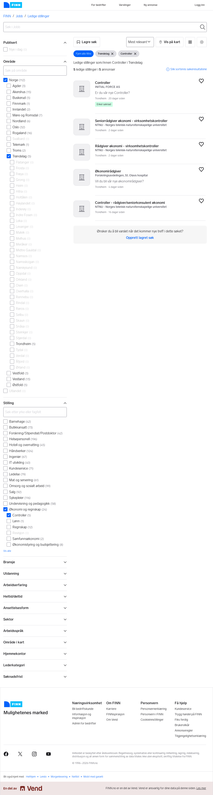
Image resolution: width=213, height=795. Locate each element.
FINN (7, 16)
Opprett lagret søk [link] (140, 238)
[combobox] (105, 27)
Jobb (19, 16)
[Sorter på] (140, 42)
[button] (86, 42)
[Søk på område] (35, 71)
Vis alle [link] (7, 551)
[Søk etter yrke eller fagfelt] (35, 412)
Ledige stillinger (38, 16)
